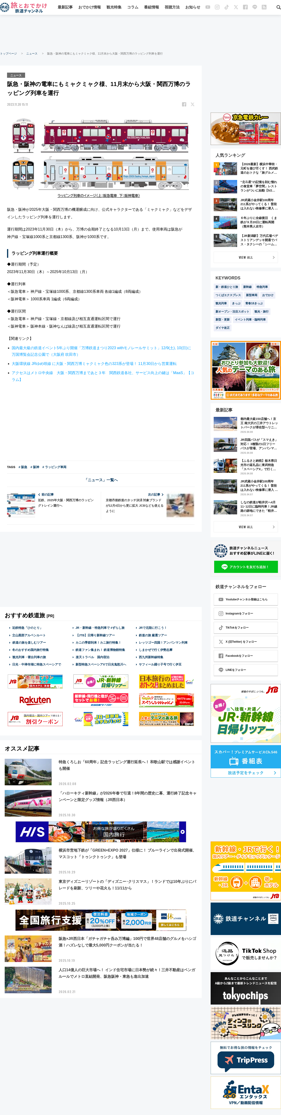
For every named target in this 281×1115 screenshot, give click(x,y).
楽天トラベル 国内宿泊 (92, 657)
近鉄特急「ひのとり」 (27, 627)
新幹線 (247, 287)
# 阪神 (34, 467)
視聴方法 (172, 8)
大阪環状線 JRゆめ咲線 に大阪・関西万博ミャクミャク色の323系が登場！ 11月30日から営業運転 (94, 363)
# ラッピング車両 (54, 467)
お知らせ (192, 8)
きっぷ (236, 303)
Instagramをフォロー (236, 613)
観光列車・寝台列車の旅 (29, 657)
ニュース (32, 53)
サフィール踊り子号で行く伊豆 (160, 664)
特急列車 (262, 287)
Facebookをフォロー (236, 655)
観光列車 (221, 303)
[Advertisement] (140, 32)
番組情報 (151, 8)
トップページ (8, 53)
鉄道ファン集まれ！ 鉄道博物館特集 (100, 649)
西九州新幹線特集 (151, 657)
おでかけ (267, 295)
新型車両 (251, 295)
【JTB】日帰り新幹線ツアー (95, 635)
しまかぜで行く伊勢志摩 (155, 649)
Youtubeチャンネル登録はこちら (243, 599)
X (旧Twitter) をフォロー (238, 641)
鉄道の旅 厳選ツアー (153, 635)
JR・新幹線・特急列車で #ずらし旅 (100, 627)
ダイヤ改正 (223, 327)
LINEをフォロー (232, 670)
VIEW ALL (246, 257)
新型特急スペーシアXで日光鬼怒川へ (101, 664)
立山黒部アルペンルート (29, 635)
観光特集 (114, 8)
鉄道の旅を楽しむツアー (29, 642)
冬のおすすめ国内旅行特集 (30, 649)
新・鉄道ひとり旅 (227, 287)
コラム (132, 8)
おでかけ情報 (89, 8)
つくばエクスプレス (228, 295)
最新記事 (65, 8)
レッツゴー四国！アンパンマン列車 (163, 642)
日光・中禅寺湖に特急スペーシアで (36, 664)
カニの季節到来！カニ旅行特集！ (98, 642)
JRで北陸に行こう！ (153, 627)
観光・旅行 (261, 311)
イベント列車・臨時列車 (250, 319)
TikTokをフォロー (234, 627)
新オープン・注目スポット (232, 311)
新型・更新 (223, 319)
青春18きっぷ (253, 303)
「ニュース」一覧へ (101, 480)
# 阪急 (23, 467)
